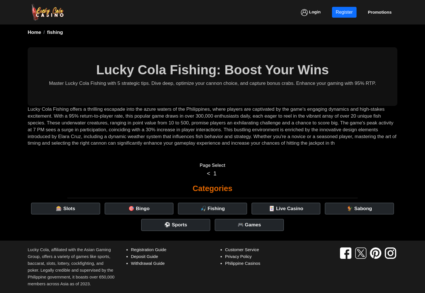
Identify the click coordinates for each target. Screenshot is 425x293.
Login (311, 12)
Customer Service (242, 249)
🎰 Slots (65, 208)
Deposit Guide (144, 256)
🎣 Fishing (212, 208)
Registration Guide (148, 249)
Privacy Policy (238, 256)
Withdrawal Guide (148, 263)
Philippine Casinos (242, 263)
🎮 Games (249, 225)
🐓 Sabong (359, 208)
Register (344, 12)
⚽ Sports (175, 225)
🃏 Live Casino (286, 208)
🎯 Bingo (138, 208)
